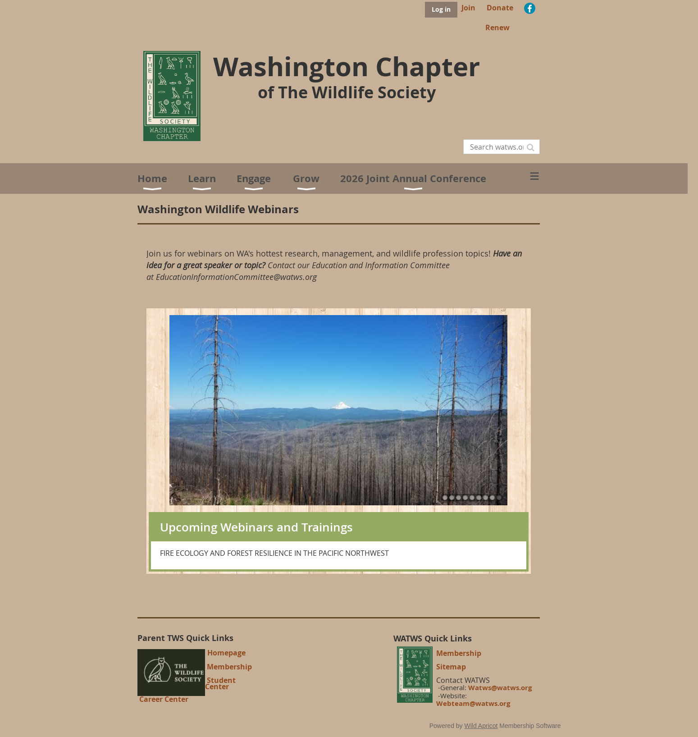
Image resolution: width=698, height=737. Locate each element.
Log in (441, 9)
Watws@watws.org (500, 687)
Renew (497, 27)
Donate (500, 8)
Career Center (163, 699)
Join (468, 8)
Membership (229, 667)
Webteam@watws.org (473, 703)
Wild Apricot (481, 725)
